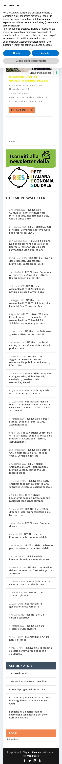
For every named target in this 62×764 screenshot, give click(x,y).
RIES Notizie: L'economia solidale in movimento (29, 558)
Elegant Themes (32, 752)
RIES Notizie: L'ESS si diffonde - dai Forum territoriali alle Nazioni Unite (30, 511)
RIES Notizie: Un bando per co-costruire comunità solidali (31, 547)
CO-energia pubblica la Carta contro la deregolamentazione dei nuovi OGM (30, 700)
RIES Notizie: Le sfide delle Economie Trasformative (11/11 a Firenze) (30, 570)
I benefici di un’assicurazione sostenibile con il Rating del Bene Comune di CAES (28, 714)
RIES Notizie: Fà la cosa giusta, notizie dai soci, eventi (30, 333)
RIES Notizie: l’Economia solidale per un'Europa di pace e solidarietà (31, 650)
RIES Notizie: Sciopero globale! (26, 594)
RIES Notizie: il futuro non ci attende (29, 638)
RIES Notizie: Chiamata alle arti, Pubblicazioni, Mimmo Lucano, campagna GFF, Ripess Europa (28, 468)
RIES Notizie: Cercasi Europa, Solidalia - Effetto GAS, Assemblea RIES (29, 421)
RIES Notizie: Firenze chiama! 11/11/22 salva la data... (29, 583)
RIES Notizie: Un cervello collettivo (26, 616)
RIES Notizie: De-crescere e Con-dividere (27, 627)
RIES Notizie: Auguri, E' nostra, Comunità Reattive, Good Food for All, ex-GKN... (30, 229)
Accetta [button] (45, 53)
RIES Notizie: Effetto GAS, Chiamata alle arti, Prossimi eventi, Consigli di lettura (29, 452)
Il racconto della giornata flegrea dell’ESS (29, 78)
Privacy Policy (13, 739)
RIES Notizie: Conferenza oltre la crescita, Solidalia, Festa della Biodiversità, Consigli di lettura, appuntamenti (31, 437)
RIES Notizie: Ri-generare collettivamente (26, 605)
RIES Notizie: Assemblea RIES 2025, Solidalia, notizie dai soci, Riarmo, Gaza (27, 288)
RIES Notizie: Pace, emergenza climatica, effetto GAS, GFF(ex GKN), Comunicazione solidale (30, 483)
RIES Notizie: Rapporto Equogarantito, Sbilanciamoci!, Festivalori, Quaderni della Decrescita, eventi (30, 378)
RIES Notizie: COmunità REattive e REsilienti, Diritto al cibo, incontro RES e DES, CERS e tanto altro (29, 214)
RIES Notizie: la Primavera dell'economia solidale (28, 536)
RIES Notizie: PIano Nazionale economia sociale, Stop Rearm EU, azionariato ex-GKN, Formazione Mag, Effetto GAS (30, 245)
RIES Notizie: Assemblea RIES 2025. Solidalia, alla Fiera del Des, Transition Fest (29, 303)
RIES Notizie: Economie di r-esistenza (30, 524)
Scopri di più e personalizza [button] (31, 61)
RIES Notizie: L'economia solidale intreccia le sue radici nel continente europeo (29, 497)
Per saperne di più (22, 109)
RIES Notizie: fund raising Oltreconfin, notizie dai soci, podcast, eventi (29, 345)
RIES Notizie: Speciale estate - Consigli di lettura (29, 392)
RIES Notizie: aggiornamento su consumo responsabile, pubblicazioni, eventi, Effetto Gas (29, 361)
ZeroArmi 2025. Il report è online (27, 681)
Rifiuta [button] (17, 53)
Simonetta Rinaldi (20, 85)
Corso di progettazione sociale (27, 689)
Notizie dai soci (16, 89)
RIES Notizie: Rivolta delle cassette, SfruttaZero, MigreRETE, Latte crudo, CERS (30, 260)
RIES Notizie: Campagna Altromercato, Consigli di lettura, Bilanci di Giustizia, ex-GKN (30, 274)
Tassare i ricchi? (18, 673)
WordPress (33, 755)
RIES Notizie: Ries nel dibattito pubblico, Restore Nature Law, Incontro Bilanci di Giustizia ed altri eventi (29, 406)
